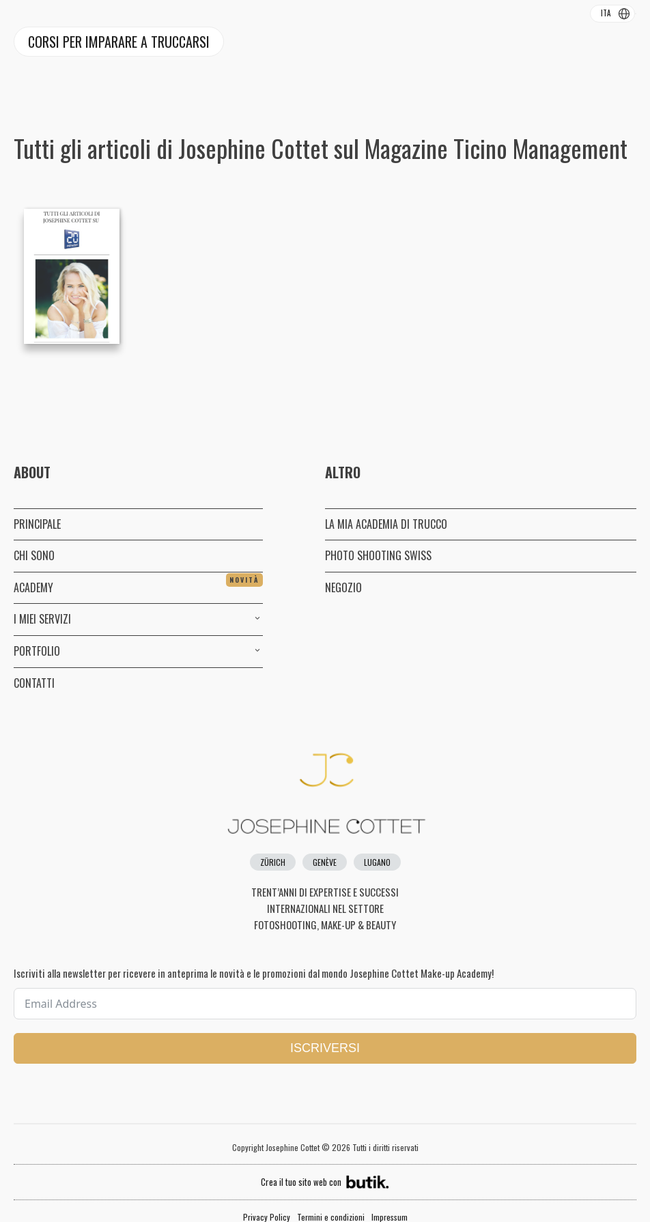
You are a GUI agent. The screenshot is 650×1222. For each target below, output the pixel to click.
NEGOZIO (343, 587)
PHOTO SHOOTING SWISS (378, 555)
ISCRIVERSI (325, 1048)
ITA (605, 13)
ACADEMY (138, 584)
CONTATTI (34, 683)
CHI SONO (34, 555)
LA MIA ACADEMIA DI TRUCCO (386, 524)
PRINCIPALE (37, 524)
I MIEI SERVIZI (138, 619)
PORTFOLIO (138, 651)
